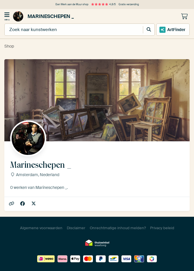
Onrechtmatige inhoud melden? (118, 227)
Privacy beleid (162, 227)
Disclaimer (76, 227)
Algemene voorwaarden (41, 227)
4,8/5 (103, 4)
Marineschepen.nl (12, 204)
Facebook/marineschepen (23, 204)
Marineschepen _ (43, 16)
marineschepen (34, 204)
